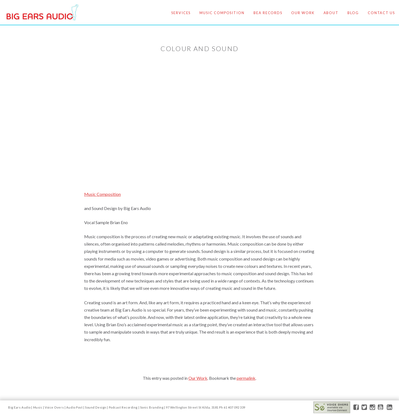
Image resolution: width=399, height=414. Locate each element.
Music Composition (222, 13)
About (331, 13)
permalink (246, 378)
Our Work (302, 13)
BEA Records (268, 13)
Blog (353, 13)
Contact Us (381, 13)
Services (181, 13)
